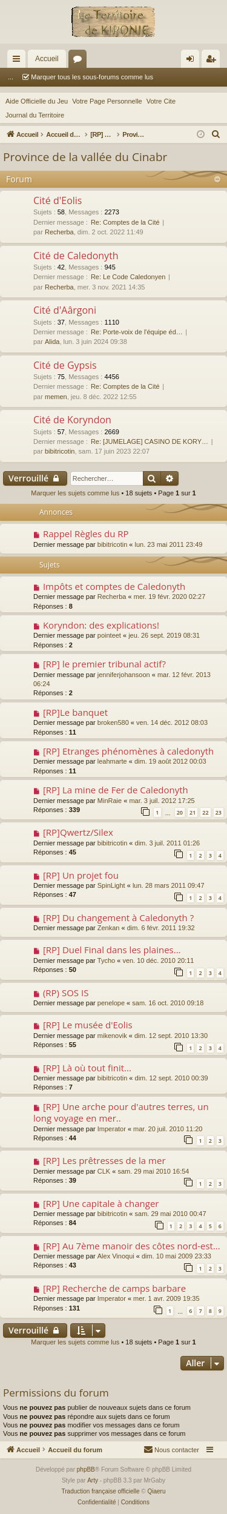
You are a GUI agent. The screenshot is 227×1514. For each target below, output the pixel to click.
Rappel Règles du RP (86, 533)
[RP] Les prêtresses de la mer (104, 1160)
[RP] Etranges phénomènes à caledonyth (128, 751)
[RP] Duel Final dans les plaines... (112, 950)
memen (56, 396)
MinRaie (109, 800)
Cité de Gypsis (65, 365)
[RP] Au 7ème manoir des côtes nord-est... (131, 1246)
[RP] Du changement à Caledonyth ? (118, 917)
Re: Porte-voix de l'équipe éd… (137, 332)
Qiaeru (156, 1491)
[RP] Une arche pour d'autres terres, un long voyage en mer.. (121, 1112)
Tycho (106, 960)
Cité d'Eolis (57, 200)
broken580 (113, 722)
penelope (111, 1003)
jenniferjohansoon (123, 674)
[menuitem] (216, 134)
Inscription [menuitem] (213, 61)
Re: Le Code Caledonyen (128, 276)
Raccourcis (18, 61)
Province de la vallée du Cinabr (85, 157)
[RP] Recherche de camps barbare (114, 1288)
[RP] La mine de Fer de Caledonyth (115, 790)
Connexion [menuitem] (192, 61)
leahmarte (112, 761)
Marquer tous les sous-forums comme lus (75, 77)
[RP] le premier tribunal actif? (104, 664)
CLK (103, 1171)
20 (180, 812)
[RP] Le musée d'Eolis (88, 1025)
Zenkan (108, 927)
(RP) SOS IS (65, 993)
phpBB (86, 1469)
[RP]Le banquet (75, 712)
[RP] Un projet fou (81, 875)
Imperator (111, 1128)
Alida (52, 341)
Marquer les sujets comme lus (75, 493)
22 (205, 812)
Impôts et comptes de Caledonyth (114, 586)
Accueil (47, 59)
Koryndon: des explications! (101, 625)
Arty (92, 1480)
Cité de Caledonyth (76, 255)
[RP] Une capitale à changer (101, 1203)
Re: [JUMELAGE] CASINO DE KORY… (149, 441)
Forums (80, 61)
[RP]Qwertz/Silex (78, 832)
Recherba (59, 232)
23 (218, 812)
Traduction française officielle (101, 1491)
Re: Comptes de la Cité (125, 222)
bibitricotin (60, 451)
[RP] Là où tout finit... (87, 1068)
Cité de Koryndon (72, 419)
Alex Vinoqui (115, 1256)
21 (192, 812)
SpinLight (111, 885)
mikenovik (112, 1035)
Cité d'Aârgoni (64, 310)
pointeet (109, 635)
